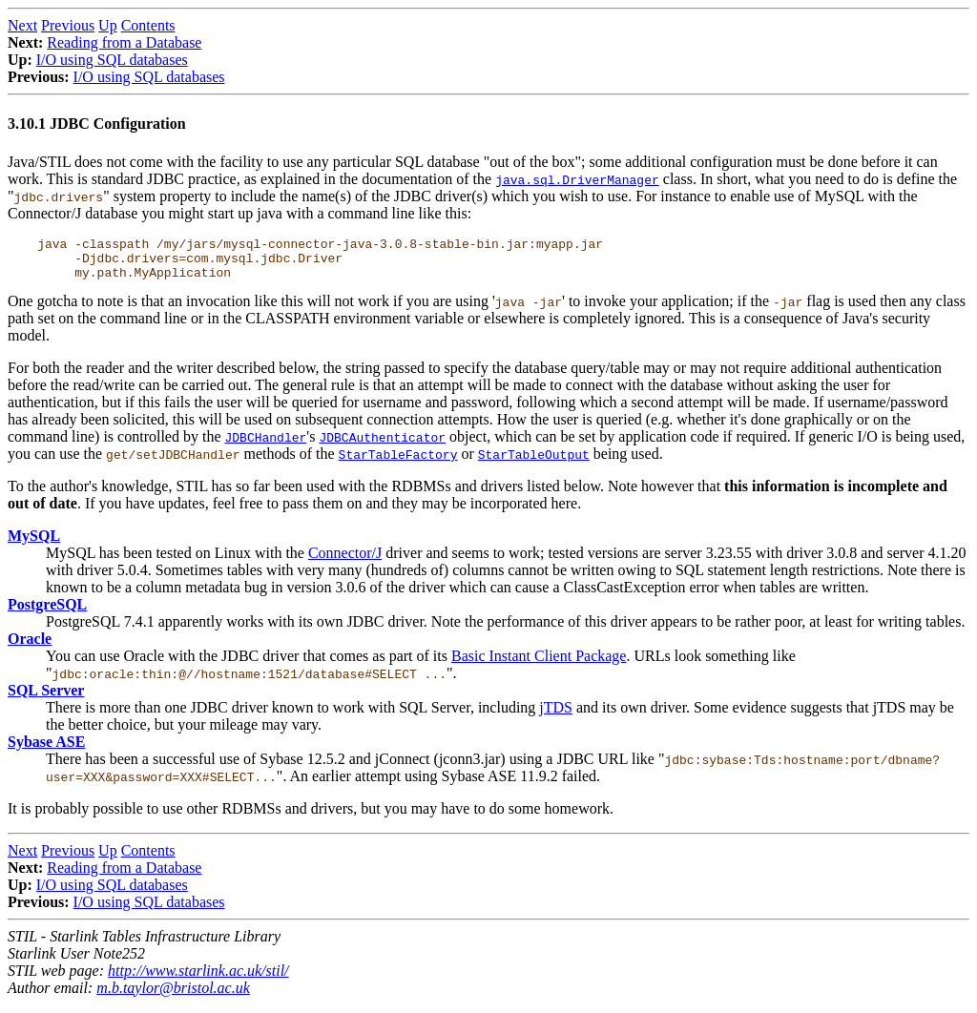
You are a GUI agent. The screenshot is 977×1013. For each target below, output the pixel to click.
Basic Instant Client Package (539, 664)
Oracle (30, 647)
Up (107, 25)
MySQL (34, 544)
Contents (148, 25)
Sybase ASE (46, 750)
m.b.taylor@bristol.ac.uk (172, 996)
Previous (67, 25)
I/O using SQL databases (112, 60)
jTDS (555, 716)
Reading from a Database (124, 42)
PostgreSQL (47, 613)
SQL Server (46, 699)
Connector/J (345, 561)
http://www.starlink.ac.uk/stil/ (198, 979)
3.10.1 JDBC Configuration (97, 123)
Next (22, 25)
